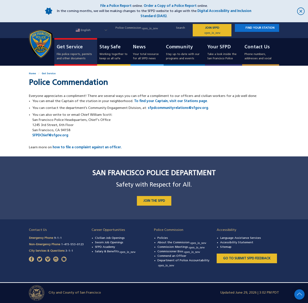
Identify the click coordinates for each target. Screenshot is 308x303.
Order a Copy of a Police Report (170, 6)
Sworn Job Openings (109, 242)
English (83, 30)
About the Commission (181, 242)
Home (32, 74)
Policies (162, 238)
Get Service (70, 47)
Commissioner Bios (178, 251)
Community (179, 47)
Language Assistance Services (240, 238)
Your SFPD (219, 47)
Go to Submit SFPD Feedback (247, 258)
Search (180, 28)
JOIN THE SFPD (154, 201)
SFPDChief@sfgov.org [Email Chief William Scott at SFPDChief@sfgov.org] (50, 135)
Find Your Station (260, 28)
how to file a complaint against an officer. (87, 147)
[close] (279, 11)
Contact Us (257, 47)
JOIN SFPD (217, 30)
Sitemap (225, 247)
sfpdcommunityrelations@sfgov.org (178, 108)
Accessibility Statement (236, 242)
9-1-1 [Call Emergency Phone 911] (58, 238)
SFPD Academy (105, 247)
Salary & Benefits (115, 251)
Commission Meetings (181, 247)
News (139, 47)
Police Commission (137, 28)
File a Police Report (116, 6)
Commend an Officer (171, 256)
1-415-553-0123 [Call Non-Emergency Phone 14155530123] (72, 244)
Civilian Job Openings (110, 238)
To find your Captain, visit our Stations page (170, 101)
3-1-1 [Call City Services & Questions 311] (69, 251)
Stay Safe (110, 47)
